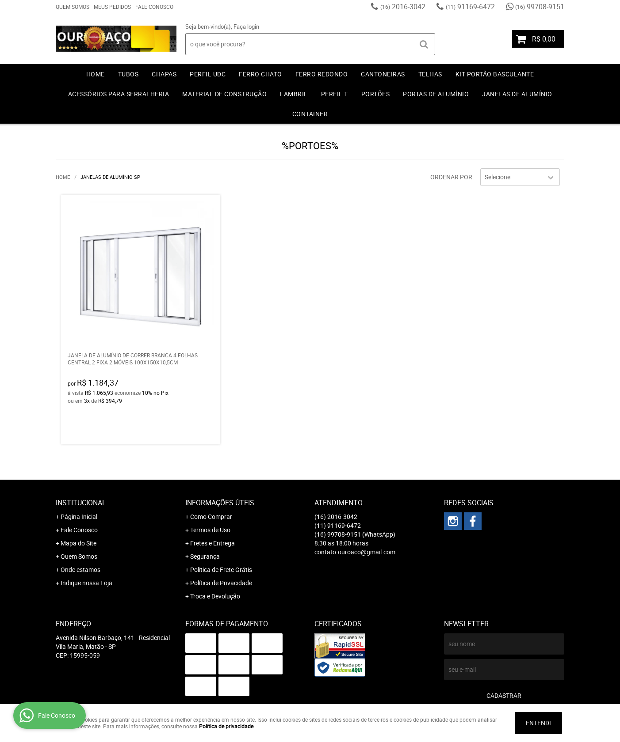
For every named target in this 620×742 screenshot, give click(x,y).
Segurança (205, 556)
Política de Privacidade (221, 583)
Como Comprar (211, 516)
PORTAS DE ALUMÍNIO (436, 94)
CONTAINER (310, 114)
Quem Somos (72, 6)
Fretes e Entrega (212, 543)
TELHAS (430, 74)
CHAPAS (164, 74)
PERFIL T (334, 94)
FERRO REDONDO (321, 74)
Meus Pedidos (112, 6)
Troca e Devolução (215, 596)
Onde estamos (80, 569)
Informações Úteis (219, 502)
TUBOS (128, 74)
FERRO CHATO (260, 74)
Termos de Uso (210, 530)
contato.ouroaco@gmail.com (354, 552)
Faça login (246, 26)
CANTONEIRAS (383, 74)
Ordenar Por (451, 177)
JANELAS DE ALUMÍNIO (517, 94)
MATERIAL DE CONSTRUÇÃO (224, 94)
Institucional (81, 502)
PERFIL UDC (208, 74)
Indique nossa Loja (86, 583)
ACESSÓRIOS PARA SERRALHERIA (118, 94)
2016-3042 (402, 6)
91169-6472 (470, 6)
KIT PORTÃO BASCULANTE (494, 74)
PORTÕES (375, 94)
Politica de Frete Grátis (221, 569)
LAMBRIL (294, 94)
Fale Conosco (154, 6)
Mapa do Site (78, 543)
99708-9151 (539, 6)
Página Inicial (79, 516)
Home (95, 74)
